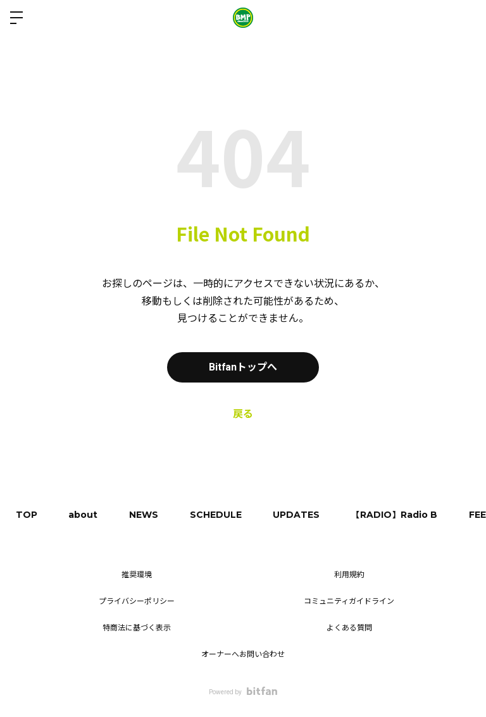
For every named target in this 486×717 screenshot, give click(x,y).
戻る (243, 414)
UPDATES (297, 514)
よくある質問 (349, 627)
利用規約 (349, 574)
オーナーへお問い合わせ (243, 654)
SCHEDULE (216, 514)
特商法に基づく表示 (137, 627)
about (83, 514)
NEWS (144, 514)
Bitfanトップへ (243, 367)
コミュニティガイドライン (349, 601)
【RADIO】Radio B (395, 514)
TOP (26, 514)
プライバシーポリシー (137, 601)
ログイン (466, 18)
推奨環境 (137, 574)
